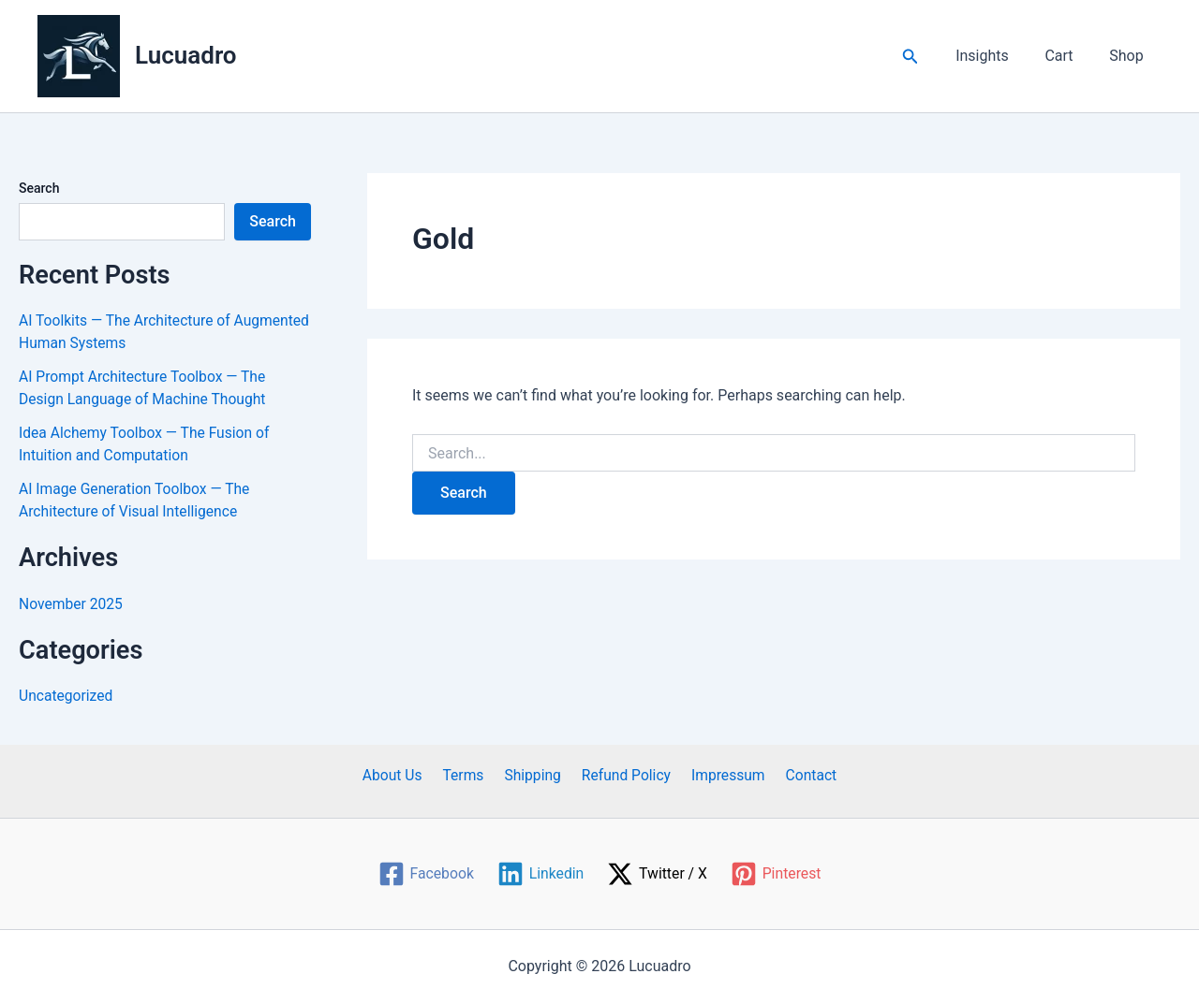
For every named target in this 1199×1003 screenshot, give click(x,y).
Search (39, 188)
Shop (1130, 56)
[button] (929, 56)
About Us (402, 775)
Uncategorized (67, 696)
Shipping (534, 775)
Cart (1068, 56)
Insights (998, 56)
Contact (801, 775)
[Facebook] (424, 874)
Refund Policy (623, 775)
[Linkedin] (539, 874)
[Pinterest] (777, 874)
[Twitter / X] (658, 874)
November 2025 (72, 604)
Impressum (723, 775)
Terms (469, 775)
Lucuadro (186, 55)
